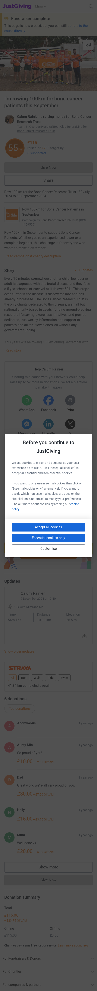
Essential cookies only (48, 538)
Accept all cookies (48, 527)
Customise (48, 549)
